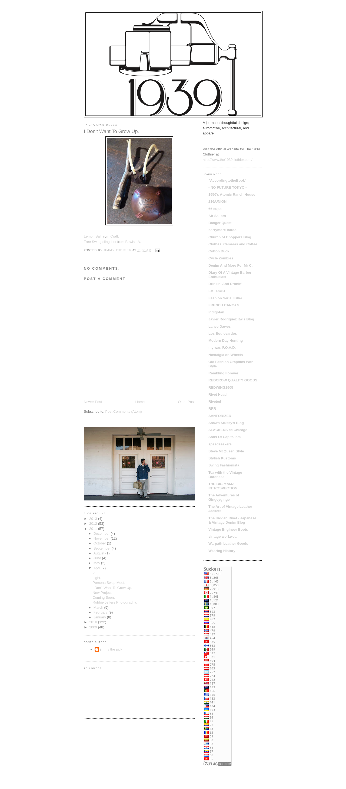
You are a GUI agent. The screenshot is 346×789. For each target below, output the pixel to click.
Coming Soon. (103, 597)
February (101, 612)
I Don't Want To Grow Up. (112, 588)
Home (140, 402)
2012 (93, 524)
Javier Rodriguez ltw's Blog (231, 319)
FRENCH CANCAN (223, 305)
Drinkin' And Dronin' (225, 284)
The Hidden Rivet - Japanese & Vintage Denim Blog (232, 520)
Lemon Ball (92, 236)
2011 (93, 529)
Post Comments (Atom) (123, 411)
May (97, 563)
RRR (212, 409)
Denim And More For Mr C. (230, 265)
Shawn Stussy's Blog (226, 423)
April (98, 568)
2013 (93, 519)
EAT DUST (217, 291)
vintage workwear (223, 536)
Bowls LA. (133, 242)
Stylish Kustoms (222, 458)
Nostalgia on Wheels (225, 355)
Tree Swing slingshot (100, 242)
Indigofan (216, 312)
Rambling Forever (223, 373)
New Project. (102, 593)
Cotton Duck (218, 251)
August (99, 553)
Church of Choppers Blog (229, 237)
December (102, 533)
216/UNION (217, 201)
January (100, 617)
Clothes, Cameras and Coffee (232, 244)
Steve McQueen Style (226, 451)
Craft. (114, 236)
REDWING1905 (220, 387)
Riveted (214, 401)
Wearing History (221, 551)
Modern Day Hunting (225, 340)
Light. (96, 578)
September (103, 548)
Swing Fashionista (223, 465)
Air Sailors (217, 216)
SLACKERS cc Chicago (227, 430)
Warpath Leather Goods (228, 543)
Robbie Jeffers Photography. (114, 602)
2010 (93, 622)
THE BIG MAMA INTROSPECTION (222, 486)
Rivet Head (217, 394)
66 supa (214, 209)
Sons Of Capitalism (224, 437)
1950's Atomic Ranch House (231, 194)
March (99, 607)
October (100, 543)
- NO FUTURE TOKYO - (227, 187)
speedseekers (220, 444)
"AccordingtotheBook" (227, 180)
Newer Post (93, 402)
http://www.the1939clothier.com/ (227, 160)
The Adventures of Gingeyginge (223, 497)
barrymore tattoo (222, 230)
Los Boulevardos (222, 333)
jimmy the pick (111, 649)
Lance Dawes (219, 326)
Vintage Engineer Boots (228, 529)
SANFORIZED (219, 416)
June (98, 558)
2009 (93, 627)
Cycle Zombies (220, 258)
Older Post (186, 402)
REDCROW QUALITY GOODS (232, 380)
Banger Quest (219, 223)
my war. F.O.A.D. (222, 348)
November (102, 538)
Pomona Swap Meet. (108, 583)
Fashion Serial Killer (225, 298)
